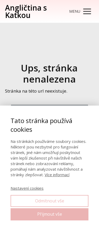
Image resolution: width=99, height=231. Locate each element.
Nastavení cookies (27, 188)
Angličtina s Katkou (26, 11)
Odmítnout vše (49, 201)
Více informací (57, 174)
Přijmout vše (49, 214)
